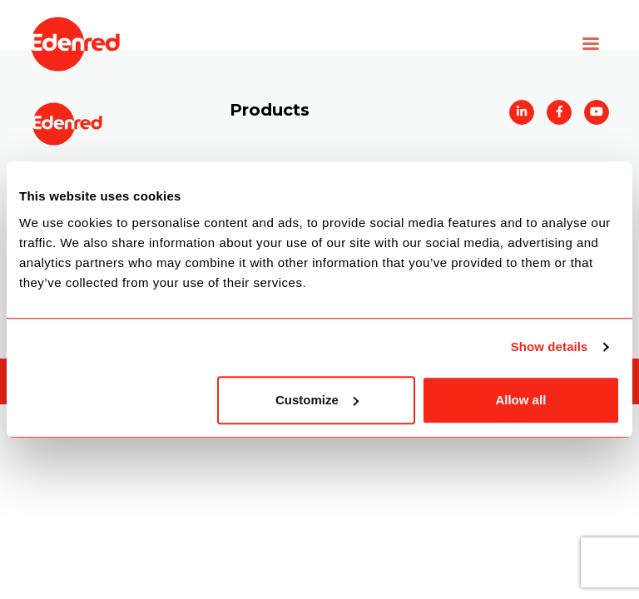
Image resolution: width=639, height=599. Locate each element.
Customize (317, 400)
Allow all (520, 400)
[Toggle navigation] (590, 43)
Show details (549, 346)
